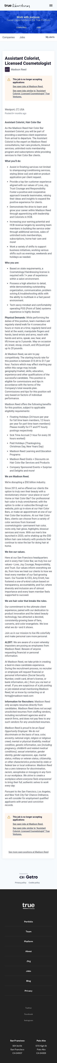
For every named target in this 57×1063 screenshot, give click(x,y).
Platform (28, 941)
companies (8, 37)
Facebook (28, 1014)
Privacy (28, 990)
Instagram (28, 1020)
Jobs (28, 971)
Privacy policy (20, 883)
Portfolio (28, 921)
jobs (22, 37)
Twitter (28, 1008)
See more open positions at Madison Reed (28, 852)
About (28, 951)
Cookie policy (34, 883)
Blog (28, 980)
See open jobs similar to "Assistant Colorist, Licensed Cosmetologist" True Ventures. (31, 94)
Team (28, 931)
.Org (28, 961)
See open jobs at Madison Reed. (28, 86)
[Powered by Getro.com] (28, 876)
